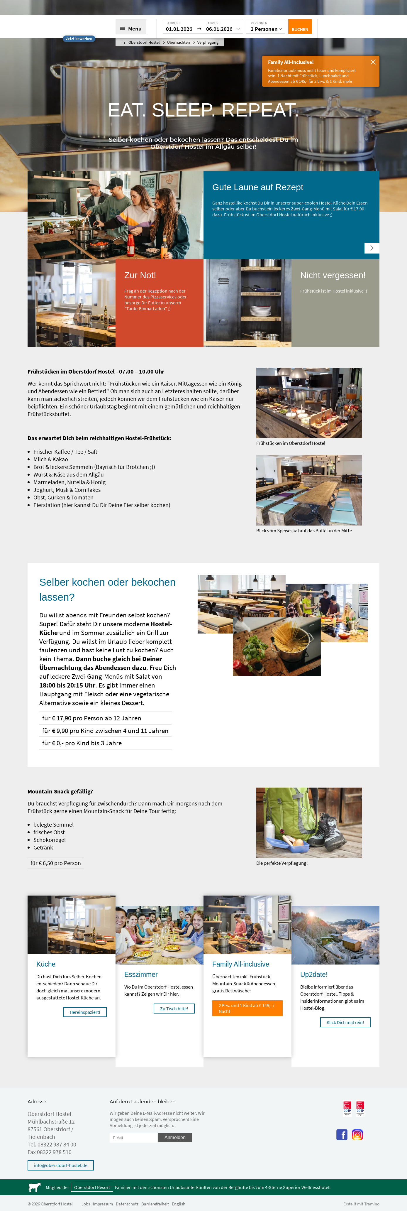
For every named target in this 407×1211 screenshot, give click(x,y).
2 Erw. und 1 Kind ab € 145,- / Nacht (246, 1008)
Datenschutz (127, 1204)
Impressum (103, 1204)
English (178, 1204)
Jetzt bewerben (79, 38)
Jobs (86, 1204)
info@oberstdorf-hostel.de (60, 1165)
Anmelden (175, 1137)
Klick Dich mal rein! (345, 1022)
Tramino (371, 1204)
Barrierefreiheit (155, 1204)
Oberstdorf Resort (92, 1187)
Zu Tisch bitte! (174, 1008)
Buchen (300, 29)
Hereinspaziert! (85, 1012)
